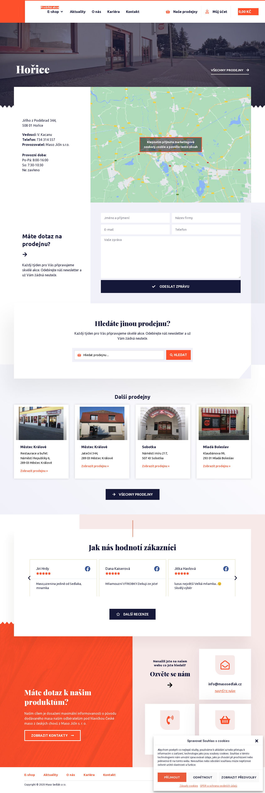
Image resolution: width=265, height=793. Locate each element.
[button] (257, 741)
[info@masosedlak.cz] (225, 665)
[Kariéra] (113, 11)
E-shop (29, 775)
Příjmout (172, 777)
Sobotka (149, 447)
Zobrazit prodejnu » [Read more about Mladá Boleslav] (216, 466)
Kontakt (109, 775)
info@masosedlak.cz (225, 684)
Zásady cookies (189, 785)
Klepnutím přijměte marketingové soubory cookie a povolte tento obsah (171, 144)
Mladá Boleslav (216, 447)
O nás (70, 775)
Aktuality (50, 775)
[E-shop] (55, 11)
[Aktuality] (78, 11)
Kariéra (89, 775)
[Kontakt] (132, 11)
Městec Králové (33, 447)
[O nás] (96, 11)
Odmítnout (202, 777)
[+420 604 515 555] (170, 720)
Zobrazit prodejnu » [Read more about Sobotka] (156, 466)
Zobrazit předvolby (238, 777)
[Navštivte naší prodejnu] (225, 720)
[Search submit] (178, 355)
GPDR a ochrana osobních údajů (218, 785)
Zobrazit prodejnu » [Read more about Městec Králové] (34, 471)
